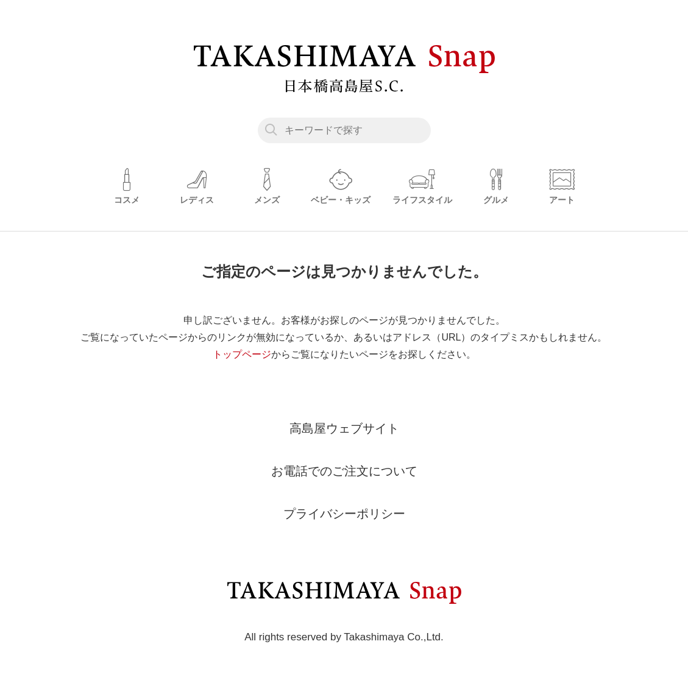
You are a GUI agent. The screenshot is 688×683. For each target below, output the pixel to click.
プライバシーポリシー (344, 513)
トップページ (242, 354)
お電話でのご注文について (344, 471)
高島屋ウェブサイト (344, 428)
